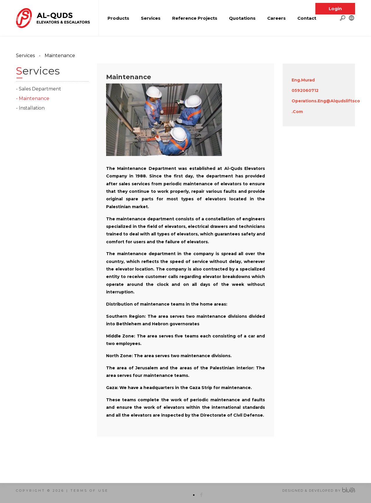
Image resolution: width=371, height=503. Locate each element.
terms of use (89, 491)
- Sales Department (38, 89)
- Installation (30, 108)
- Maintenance (32, 98)
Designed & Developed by (311, 491)
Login (335, 4)
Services (25, 55)
